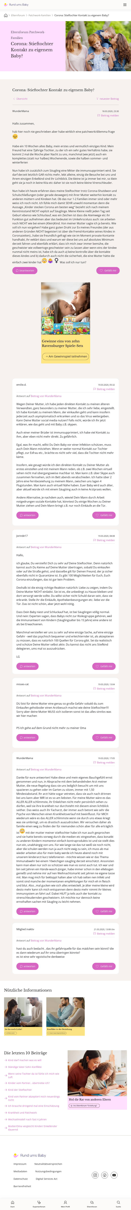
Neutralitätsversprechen (48, 1163)
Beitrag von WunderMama (46, 396)
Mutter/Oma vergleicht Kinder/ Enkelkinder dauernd (32, 1128)
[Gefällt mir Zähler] (108, 270)
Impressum (20, 1163)
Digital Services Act (46, 1178)
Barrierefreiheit (22, 1186)
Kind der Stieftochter (20, 1089)
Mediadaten (20, 1171)
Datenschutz (21, 1178)
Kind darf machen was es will (24, 1060)
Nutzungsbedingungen (48, 1171)
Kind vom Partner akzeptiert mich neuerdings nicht (34, 1098)
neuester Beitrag (109, 98)
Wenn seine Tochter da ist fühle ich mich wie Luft (33, 1075)
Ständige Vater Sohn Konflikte (25, 1067)
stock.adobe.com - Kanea (119, 67)
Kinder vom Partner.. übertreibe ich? (29, 1083)
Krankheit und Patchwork (22, 1112)
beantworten (27, 270)
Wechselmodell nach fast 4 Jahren (27, 1119)
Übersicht (21, 98)
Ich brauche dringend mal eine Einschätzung (33, 1105)
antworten (29, 515)
